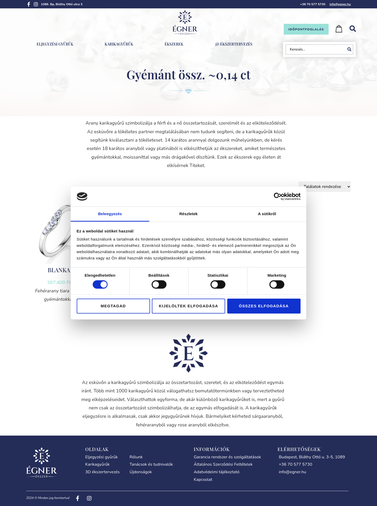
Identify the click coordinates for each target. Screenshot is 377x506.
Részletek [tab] (188, 214)
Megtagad (113, 306)
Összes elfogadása (264, 306)
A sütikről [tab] (267, 214)
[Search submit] (350, 49)
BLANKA (59, 270)
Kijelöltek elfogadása (188, 306)
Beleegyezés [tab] (110, 214)
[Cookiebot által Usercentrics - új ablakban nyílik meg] (278, 197)
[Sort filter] (324, 186)
